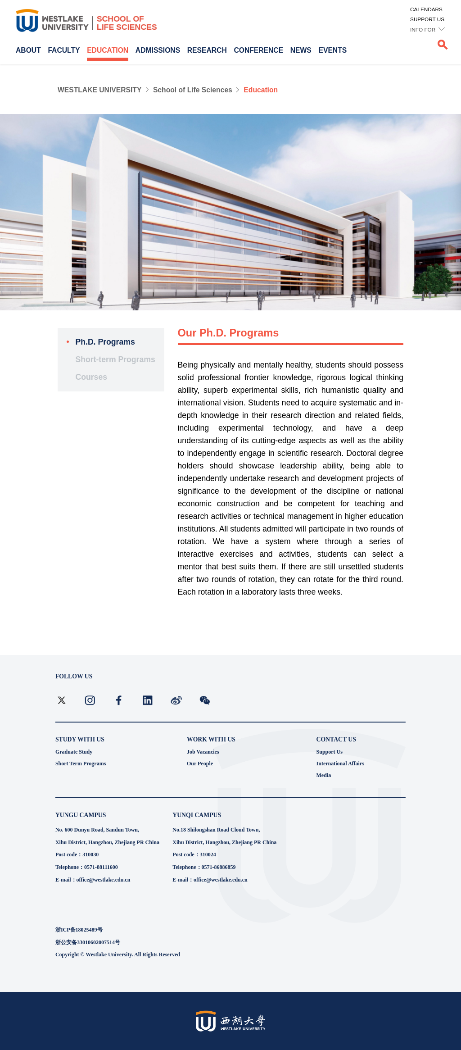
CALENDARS (426, 9)
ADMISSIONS (158, 50)
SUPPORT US (427, 19)
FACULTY (64, 50)
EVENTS (333, 50)
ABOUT (28, 50)
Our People (200, 763)
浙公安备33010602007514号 (87, 942)
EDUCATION (107, 50)
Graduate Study (73, 752)
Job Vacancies (203, 752)
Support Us (329, 752)
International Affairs (340, 763)
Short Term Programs (80, 763)
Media (323, 775)
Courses (91, 377)
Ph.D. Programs (105, 341)
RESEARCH (207, 50)
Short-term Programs (115, 359)
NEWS (301, 50)
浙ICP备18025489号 (79, 930)
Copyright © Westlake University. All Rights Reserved (117, 954)
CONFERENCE (258, 50)
